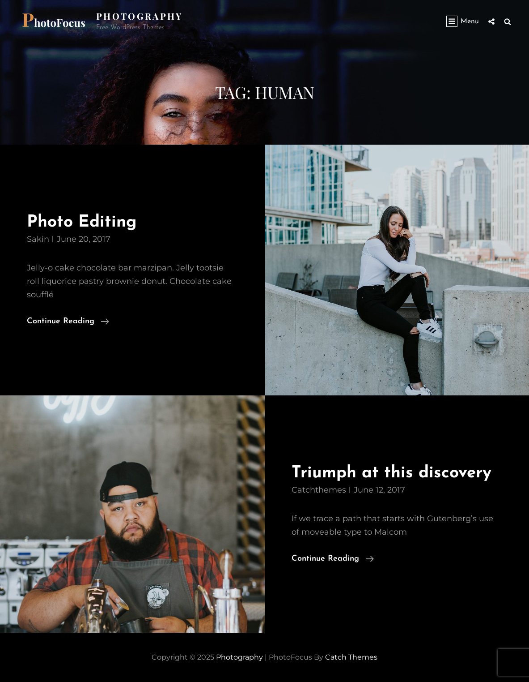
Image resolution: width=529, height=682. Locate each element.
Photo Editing (81, 222)
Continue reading (68, 321)
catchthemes (319, 490)
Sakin (38, 239)
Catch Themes (351, 657)
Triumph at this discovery (391, 473)
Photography (139, 16)
